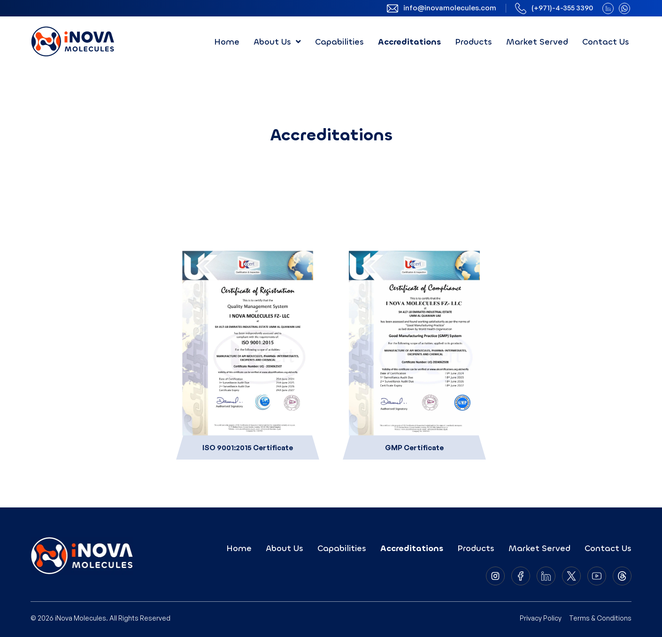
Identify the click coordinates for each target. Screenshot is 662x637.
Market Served (537, 41)
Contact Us (605, 41)
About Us (277, 41)
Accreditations (409, 41)
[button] (277, 42)
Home (226, 41)
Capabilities (339, 41)
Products (473, 41)
